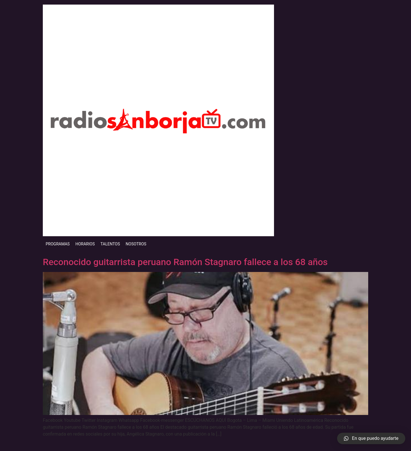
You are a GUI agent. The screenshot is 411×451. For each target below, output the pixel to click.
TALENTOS (110, 244)
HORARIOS (85, 244)
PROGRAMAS (58, 244)
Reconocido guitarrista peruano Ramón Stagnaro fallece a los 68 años (185, 262)
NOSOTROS (136, 244)
